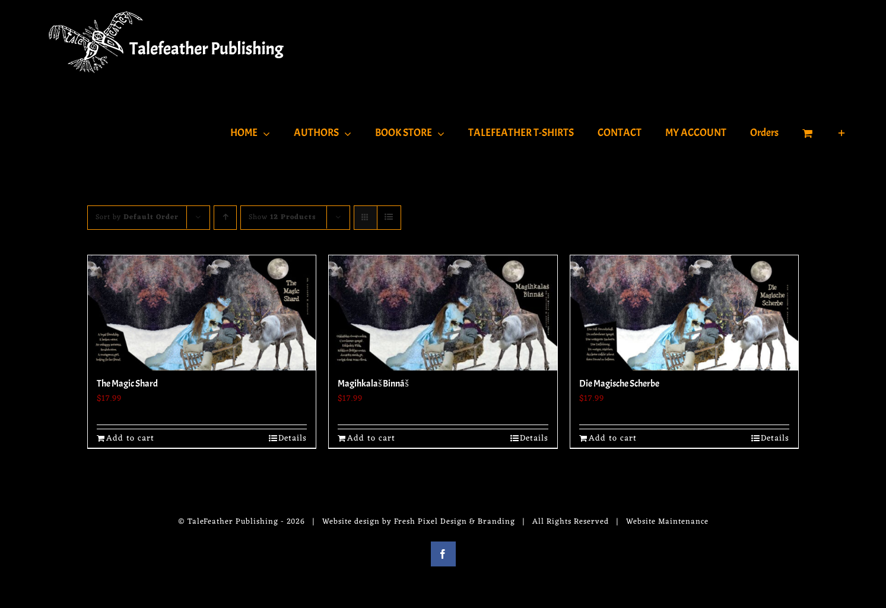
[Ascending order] (225, 217)
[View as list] (389, 217)
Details (292, 438)
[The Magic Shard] (202, 312)
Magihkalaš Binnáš (373, 384)
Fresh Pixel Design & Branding (454, 521)
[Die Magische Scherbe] (684, 312)
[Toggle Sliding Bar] (841, 132)
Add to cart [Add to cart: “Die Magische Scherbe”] (613, 438)
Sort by (137, 217)
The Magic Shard (127, 384)
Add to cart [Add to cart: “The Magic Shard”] (130, 438)
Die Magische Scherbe (619, 384)
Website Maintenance (667, 521)
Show (282, 217)
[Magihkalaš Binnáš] (443, 312)
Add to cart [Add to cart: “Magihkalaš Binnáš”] (371, 438)
